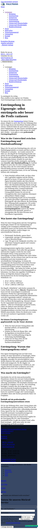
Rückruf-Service (7, 61)
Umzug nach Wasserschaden (18, 23)
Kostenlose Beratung (7, 41)
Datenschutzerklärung (13, 523)
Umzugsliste (9, 34)
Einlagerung (13, 17)
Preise (7, 28)
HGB (6, 475)
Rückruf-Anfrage (7, 45)
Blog (6, 38)
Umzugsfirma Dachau (8, 461)
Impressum (8, 470)
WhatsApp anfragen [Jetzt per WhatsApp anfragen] (31, 526)
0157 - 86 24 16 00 (8, 444)
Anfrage (3, 492)
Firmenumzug (13, 19)
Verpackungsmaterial (12, 32)
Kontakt (7, 36)
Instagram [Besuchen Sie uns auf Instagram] (4, 438)
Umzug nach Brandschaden (18, 25)
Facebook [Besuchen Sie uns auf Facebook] (4, 436)
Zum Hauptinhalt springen (9, 2)
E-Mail (3, 488)
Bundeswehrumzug (15, 27)
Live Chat (4, 484)
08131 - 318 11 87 (7, 54)
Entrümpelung (13, 16)
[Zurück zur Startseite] (9, 5)
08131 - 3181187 (7, 442)
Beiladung (12, 14)
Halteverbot (9, 30)
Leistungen (8, 12)
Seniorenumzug (14, 21)
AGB (6, 473)
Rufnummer (5, 513)
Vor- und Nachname (8, 509)
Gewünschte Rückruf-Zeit (10, 519)
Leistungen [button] (8, 67)
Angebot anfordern (7, 43)
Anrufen (3, 481)
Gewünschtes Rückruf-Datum (11, 517)
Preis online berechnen (8, 59)
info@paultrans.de (7, 58)
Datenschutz (8, 472)
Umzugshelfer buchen (8, 459)
